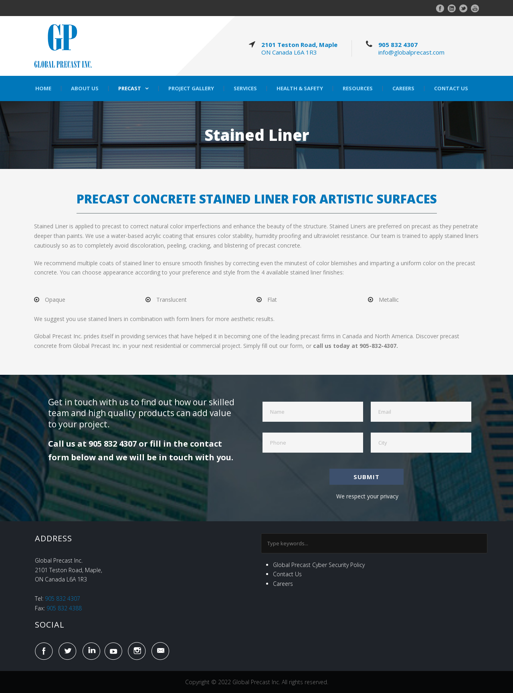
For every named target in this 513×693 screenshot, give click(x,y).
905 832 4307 (398, 45)
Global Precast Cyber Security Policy (319, 565)
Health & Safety (300, 88)
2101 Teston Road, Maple (299, 45)
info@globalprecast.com (411, 52)
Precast (129, 88)
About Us (85, 88)
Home (43, 88)
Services (245, 88)
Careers (403, 88)
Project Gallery (191, 88)
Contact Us (451, 88)
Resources (358, 88)
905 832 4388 (64, 608)
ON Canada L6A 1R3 (289, 52)
